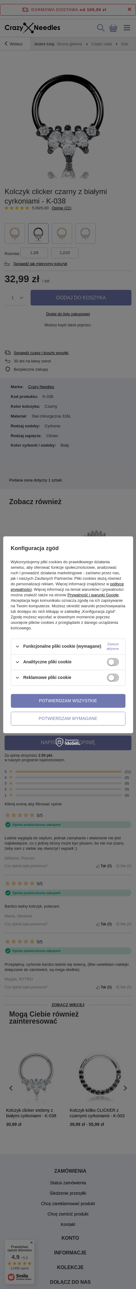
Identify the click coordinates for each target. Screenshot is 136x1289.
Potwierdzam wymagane (68, 718)
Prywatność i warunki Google (93, 595)
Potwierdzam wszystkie (68, 700)
